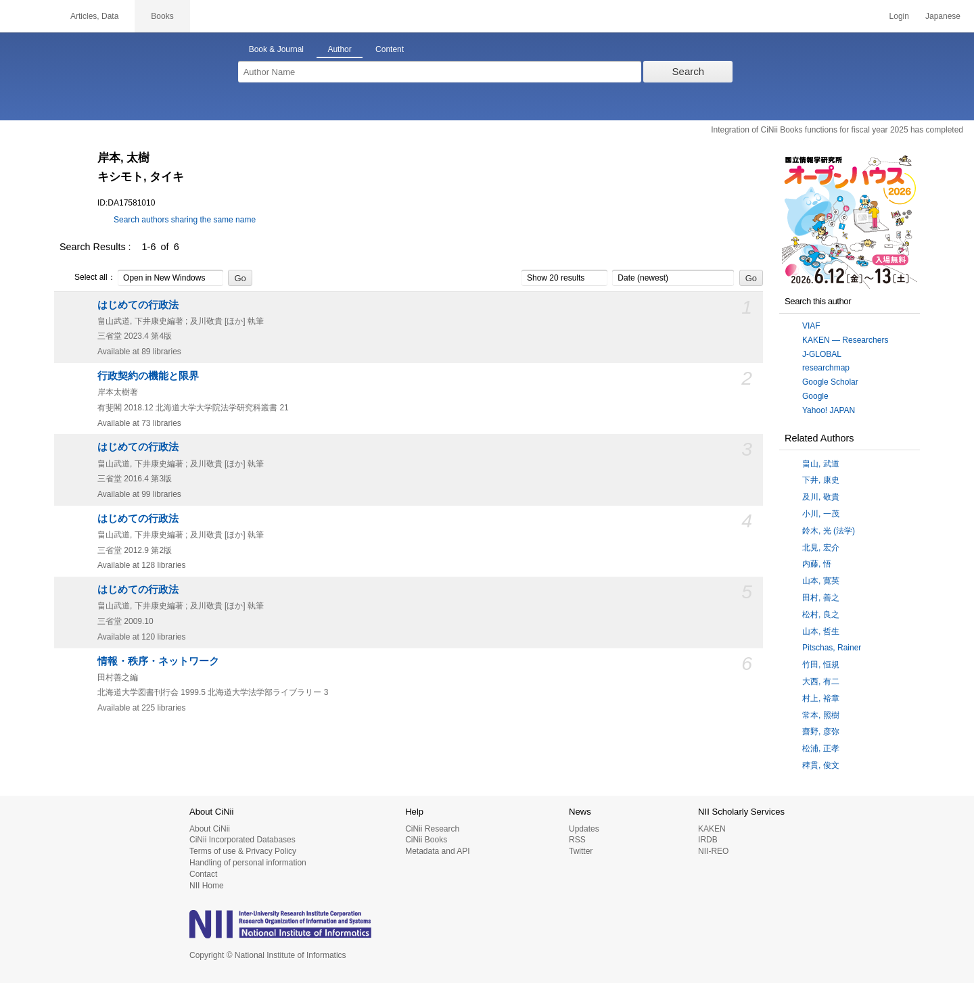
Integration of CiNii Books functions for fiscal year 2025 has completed (837, 130)
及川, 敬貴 (820, 497)
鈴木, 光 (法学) (828, 530)
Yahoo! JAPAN (828, 410)
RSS (577, 839)
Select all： (88, 278)
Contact (203, 874)
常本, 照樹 (820, 715)
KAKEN (712, 829)
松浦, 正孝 (820, 748)
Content (389, 49)
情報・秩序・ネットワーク (158, 661)
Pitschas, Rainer (831, 647)
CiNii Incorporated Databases (242, 839)
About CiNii (209, 829)
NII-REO (713, 851)
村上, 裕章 (820, 698)
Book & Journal (276, 49)
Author (339, 49)
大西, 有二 (820, 681)
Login (899, 16)
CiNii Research (432, 829)
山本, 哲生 (820, 631)
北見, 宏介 (820, 547)
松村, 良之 (820, 614)
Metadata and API (437, 851)
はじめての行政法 (138, 304)
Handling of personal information (247, 862)
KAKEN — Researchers (845, 340)
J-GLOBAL (821, 354)
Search (688, 71)
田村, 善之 (820, 597)
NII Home (206, 885)
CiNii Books (426, 839)
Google (815, 396)
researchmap (826, 368)
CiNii (27, 16)
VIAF (811, 326)
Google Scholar (830, 382)
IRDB (708, 839)
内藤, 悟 (816, 564)
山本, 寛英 (820, 580)
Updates (584, 829)
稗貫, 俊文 (820, 765)
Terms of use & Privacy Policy (242, 851)
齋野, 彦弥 (820, 731)
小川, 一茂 (820, 514)
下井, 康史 (820, 480)
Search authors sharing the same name (185, 219)
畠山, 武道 (820, 464)
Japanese (942, 16)
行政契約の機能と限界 (148, 375)
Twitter (581, 851)
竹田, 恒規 (820, 664)
